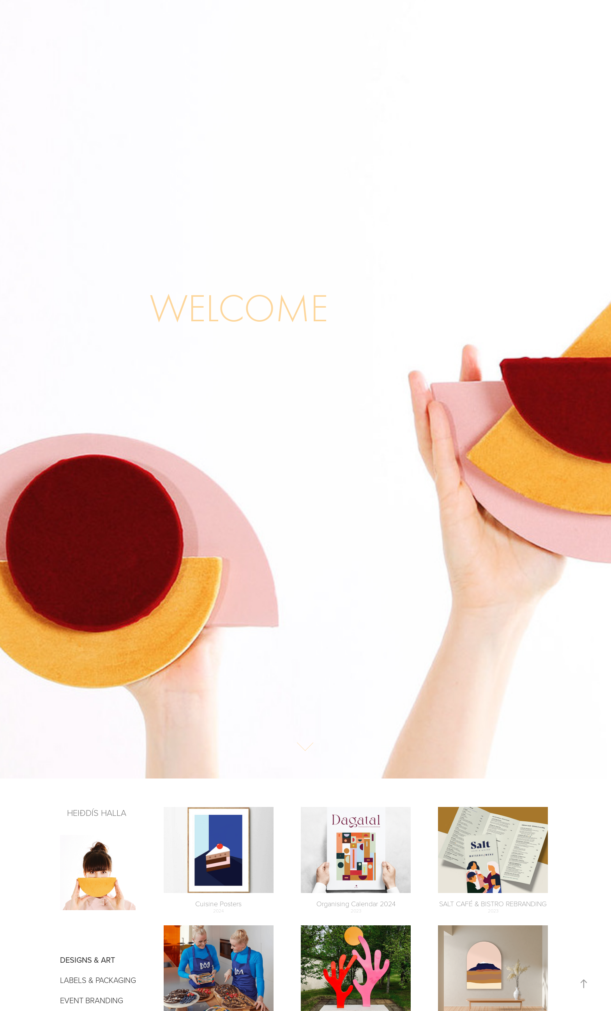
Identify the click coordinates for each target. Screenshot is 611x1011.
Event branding (91, 1000)
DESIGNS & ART (87, 959)
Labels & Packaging (98, 979)
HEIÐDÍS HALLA (98, 813)
